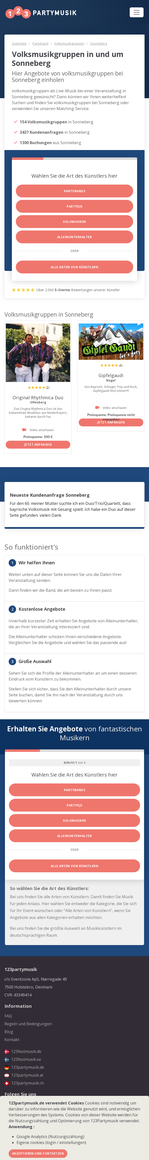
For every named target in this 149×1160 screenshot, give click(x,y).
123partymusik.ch (24, 1083)
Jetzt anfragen (38, 444)
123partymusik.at (23, 1075)
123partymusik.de (24, 1067)
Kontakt (11, 1039)
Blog (8, 1031)
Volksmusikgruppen (69, 43)
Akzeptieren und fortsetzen (38, 1153)
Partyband (40, 43)
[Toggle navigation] (137, 12)
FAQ (8, 1016)
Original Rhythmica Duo (38, 397)
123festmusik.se (22, 1059)
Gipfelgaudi (111, 375)
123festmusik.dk (22, 1051)
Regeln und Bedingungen (28, 1024)
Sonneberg (98, 43)
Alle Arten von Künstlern (75, 267)
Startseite (19, 43)
